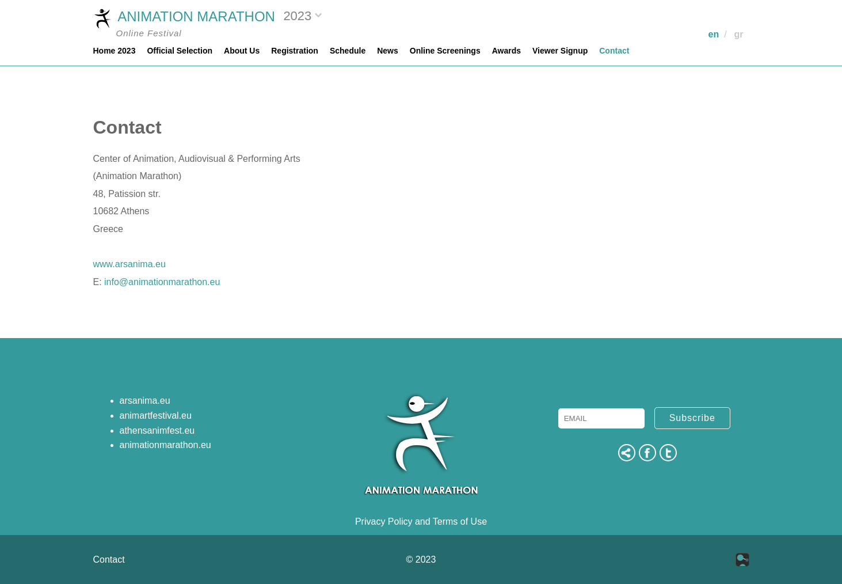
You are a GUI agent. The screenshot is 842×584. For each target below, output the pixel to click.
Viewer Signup (560, 50)
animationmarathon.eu (165, 445)
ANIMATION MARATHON (184, 17)
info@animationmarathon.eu (162, 282)
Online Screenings (445, 50)
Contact (614, 50)
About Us (242, 50)
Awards (506, 50)
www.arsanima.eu (129, 264)
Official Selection (179, 50)
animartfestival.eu (156, 415)
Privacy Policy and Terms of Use (421, 521)
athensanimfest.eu (157, 430)
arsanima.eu (145, 400)
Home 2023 (114, 50)
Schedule (347, 50)
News (387, 50)
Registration (294, 50)
